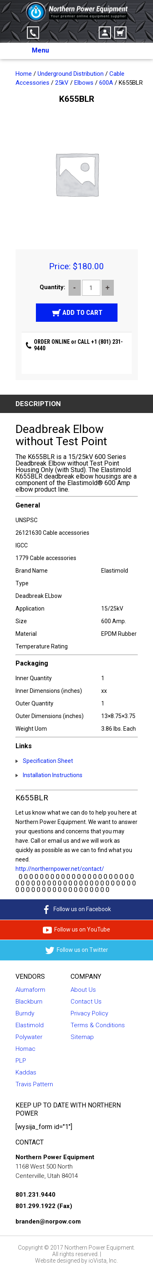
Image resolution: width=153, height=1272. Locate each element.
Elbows (83, 82)
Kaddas (26, 1072)
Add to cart (82, 312)
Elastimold (30, 1025)
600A (106, 82)
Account (105, 32)
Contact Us (86, 1001)
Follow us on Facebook (76, 909)
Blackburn (29, 1001)
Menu (40, 50)
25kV (62, 82)
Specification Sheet (48, 761)
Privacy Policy (89, 1013)
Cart (120, 32)
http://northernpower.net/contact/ (60, 869)
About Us (83, 989)
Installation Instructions (52, 775)
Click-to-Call (33, 32)
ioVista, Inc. (103, 1260)
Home (24, 73)
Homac (25, 1048)
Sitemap (82, 1037)
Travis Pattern (34, 1084)
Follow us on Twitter (76, 950)
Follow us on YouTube (76, 930)
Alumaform (30, 989)
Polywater (29, 1037)
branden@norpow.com (48, 1221)
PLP (21, 1060)
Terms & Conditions (98, 1025)
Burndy (25, 1013)
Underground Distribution (71, 73)
